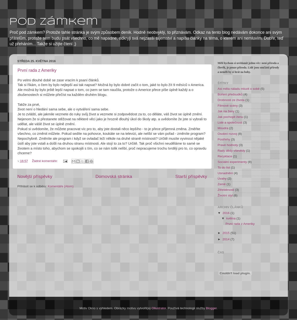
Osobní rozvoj (227, 134)
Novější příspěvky (34, 176)
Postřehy (224, 139)
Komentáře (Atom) (61, 186)
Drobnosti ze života (231, 100)
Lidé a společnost (230, 122)
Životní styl (225, 195)
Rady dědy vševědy (231, 150)
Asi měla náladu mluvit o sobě (239, 88)
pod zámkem (53, 22)
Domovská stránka (114, 176)
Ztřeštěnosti (226, 190)
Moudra (223, 128)
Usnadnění (225, 173)
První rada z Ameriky (37, 70)
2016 (226, 213)
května (231, 218)
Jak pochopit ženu (230, 117)
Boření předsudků (230, 94)
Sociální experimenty (232, 162)
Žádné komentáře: (45, 161)
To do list (224, 167)
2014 (226, 239)
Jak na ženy (226, 111)
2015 (226, 233)
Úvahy (222, 178)
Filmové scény (228, 105)
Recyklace (225, 156)
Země (222, 184)
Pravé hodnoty (228, 145)
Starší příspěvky (191, 176)
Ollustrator (159, 308)
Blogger (211, 308)
